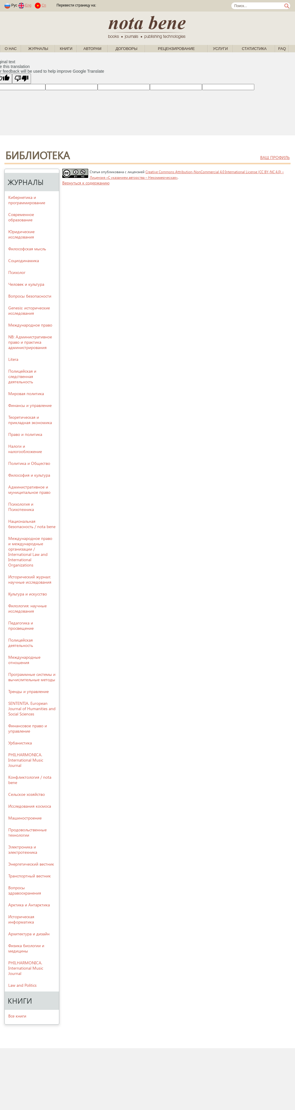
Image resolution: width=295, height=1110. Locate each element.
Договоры (126, 48)
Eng (28, 5)
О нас (11, 48)
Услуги (220, 48)
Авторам (92, 48)
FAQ (282, 48)
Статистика (254, 48)
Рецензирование (176, 48)
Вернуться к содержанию (85, 183)
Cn (44, 5)
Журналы (38, 48)
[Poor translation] (21, 79)
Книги (66, 48)
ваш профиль (275, 157)
